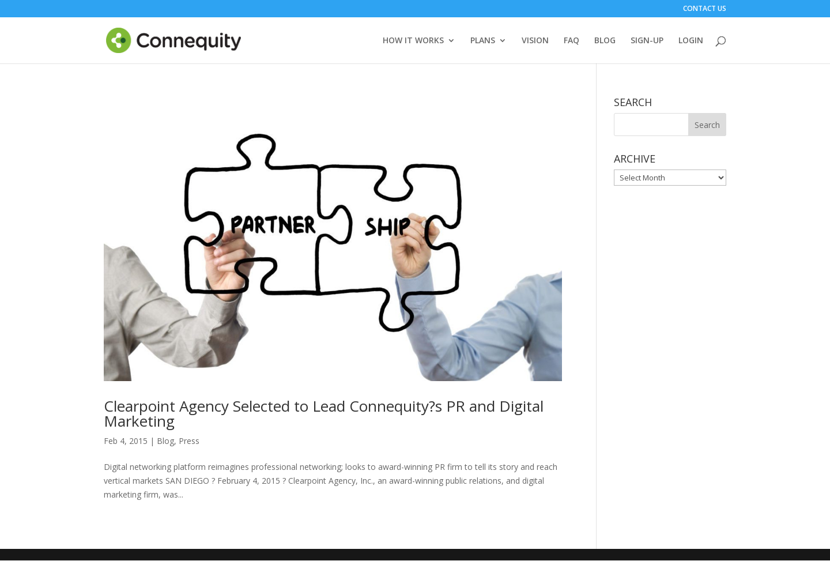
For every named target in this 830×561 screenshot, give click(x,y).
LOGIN (690, 41)
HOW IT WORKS (413, 41)
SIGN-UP (647, 41)
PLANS (482, 41)
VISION (535, 41)
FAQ (571, 41)
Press (189, 441)
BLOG (605, 41)
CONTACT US (704, 9)
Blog (165, 441)
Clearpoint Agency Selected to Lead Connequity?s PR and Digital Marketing (324, 414)
